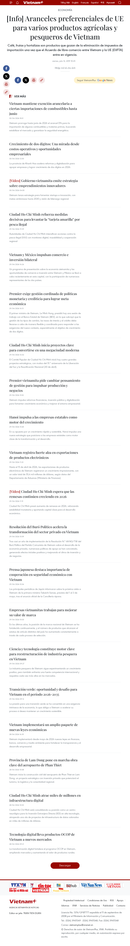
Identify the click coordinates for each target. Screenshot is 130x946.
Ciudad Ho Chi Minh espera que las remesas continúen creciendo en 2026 (41, 494)
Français (85, 2)
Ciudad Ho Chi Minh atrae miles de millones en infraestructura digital (45, 798)
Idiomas (65, 905)
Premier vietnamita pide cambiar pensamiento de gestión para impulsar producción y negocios (44, 385)
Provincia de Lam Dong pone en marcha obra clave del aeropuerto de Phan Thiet (43, 762)
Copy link (6, 92)
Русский (111, 3)
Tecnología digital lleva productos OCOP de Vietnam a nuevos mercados (42, 837)
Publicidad (108, 905)
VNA (74, 905)
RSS (112, 900)
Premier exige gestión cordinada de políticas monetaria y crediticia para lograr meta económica (43, 298)
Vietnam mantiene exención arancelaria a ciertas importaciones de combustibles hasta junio (43, 108)
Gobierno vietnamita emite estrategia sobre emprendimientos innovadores (43, 183)
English (75, 2)
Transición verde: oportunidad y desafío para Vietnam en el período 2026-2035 (43, 692)
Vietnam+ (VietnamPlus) (33, 2)
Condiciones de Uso (97, 900)
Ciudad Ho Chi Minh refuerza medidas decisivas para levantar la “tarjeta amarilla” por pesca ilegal (44, 219)
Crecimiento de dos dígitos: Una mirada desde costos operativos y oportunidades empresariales (44, 149)
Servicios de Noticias (90, 905)
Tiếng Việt (65, 2)
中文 (102, 3)
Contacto (120, 905)
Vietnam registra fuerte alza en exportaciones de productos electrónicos (43, 455)
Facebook (6, 68)
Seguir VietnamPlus (86, 80)
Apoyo (120, 900)
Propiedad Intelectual (73, 900)
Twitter (6, 76)
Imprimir (6, 84)
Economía (65, 10)
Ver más (20, 96)
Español (94, 2)
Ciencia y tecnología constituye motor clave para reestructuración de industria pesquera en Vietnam (43, 654)
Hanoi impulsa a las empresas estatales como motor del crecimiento (43, 419)
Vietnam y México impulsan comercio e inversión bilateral (39, 257)
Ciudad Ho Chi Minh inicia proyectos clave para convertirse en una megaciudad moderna (44, 347)
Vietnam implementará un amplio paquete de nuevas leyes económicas (43, 727)
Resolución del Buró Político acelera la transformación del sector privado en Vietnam (44, 529)
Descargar (65, 865)
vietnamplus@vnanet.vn (81, 924)
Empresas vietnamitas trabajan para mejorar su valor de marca (43, 612)
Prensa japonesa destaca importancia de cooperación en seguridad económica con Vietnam (40, 574)
